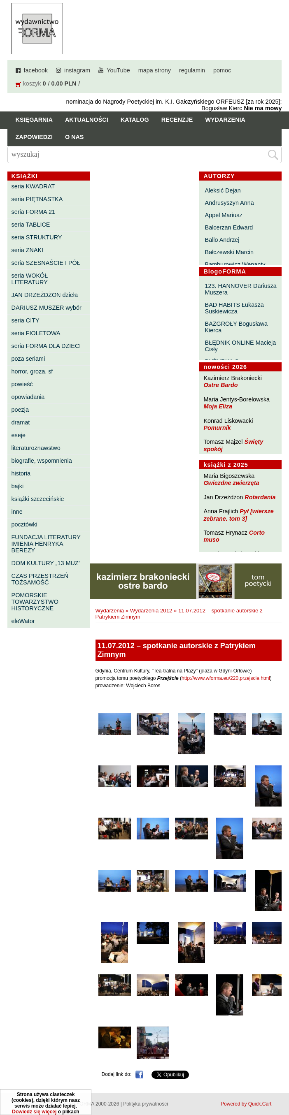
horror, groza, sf (32, 371)
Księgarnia (34, 119)
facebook (36, 70)
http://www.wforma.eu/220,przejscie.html (226, 678)
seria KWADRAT (33, 186)
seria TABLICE (31, 224)
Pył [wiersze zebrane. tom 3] (238, 515)
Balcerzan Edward (229, 227)
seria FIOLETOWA (36, 333)
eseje (19, 435)
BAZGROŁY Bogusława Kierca (236, 327)
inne (17, 511)
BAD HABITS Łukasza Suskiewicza (234, 308)
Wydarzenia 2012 (151, 610)
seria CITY (26, 320)
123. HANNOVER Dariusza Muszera (241, 289)
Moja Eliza (217, 406)
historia (21, 473)
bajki (18, 486)
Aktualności (86, 119)
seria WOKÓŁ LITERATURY (30, 278)
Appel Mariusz (223, 215)
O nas (74, 137)
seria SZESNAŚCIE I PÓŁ (46, 263)
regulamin (192, 70)
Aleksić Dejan (223, 190)
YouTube (118, 70)
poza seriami (28, 358)
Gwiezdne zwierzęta (231, 483)
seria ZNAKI (28, 250)
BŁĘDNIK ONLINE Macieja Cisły (240, 345)
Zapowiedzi (34, 137)
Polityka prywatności (145, 1104)
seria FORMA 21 (33, 212)
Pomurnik (217, 427)
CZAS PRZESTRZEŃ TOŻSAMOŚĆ (40, 579)
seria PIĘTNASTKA (37, 199)
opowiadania (28, 397)
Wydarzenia (225, 119)
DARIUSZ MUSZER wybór (47, 307)
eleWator (23, 621)
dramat (21, 422)
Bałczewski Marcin (229, 252)
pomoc (222, 70)
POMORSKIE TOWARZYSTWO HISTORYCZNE (35, 602)
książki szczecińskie (38, 499)
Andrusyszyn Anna (229, 202)
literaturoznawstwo (36, 448)
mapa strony (154, 70)
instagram (77, 70)
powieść (22, 384)
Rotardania (260, 497)
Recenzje (177, 119)
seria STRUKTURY (37, 237)
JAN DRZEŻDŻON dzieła (45, 295)
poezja (20, 409)
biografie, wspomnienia (42, 460)
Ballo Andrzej (222, 239)
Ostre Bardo (220, 385)
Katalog (135, 119)
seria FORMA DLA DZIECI (46, 346)
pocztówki (24, 524)
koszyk (32, 83)
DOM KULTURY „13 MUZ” (46, 563)
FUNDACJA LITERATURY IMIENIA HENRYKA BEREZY (46, 544)
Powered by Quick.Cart (246, 1104)
